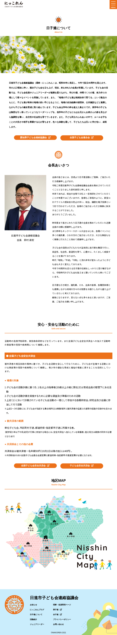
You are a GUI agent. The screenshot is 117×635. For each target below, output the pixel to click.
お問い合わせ (58, 623)
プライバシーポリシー (62, 618)
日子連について (36, 613)
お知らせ (33, 603)
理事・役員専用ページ (62, 603)
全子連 (57, 613)
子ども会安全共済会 (81, 465)
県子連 (57, 608)
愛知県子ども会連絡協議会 (35, 137)
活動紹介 (33, 618)
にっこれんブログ (37, 608)
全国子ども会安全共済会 (35, 465)
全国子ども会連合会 (81, 137)
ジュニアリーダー (37, 623)
